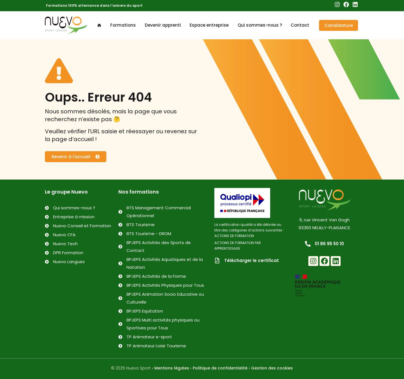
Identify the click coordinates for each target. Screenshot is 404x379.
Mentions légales (171, 368)
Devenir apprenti (163, 25)
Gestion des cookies (272, 368)
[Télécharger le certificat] (217, 260)
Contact (300, 25)
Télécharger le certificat (251, 260)
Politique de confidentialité (220, 368)
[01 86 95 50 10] (308, 244)
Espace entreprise (209, 25)
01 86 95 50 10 (329, 244)
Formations (123, 25)
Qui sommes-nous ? (260, 25)
